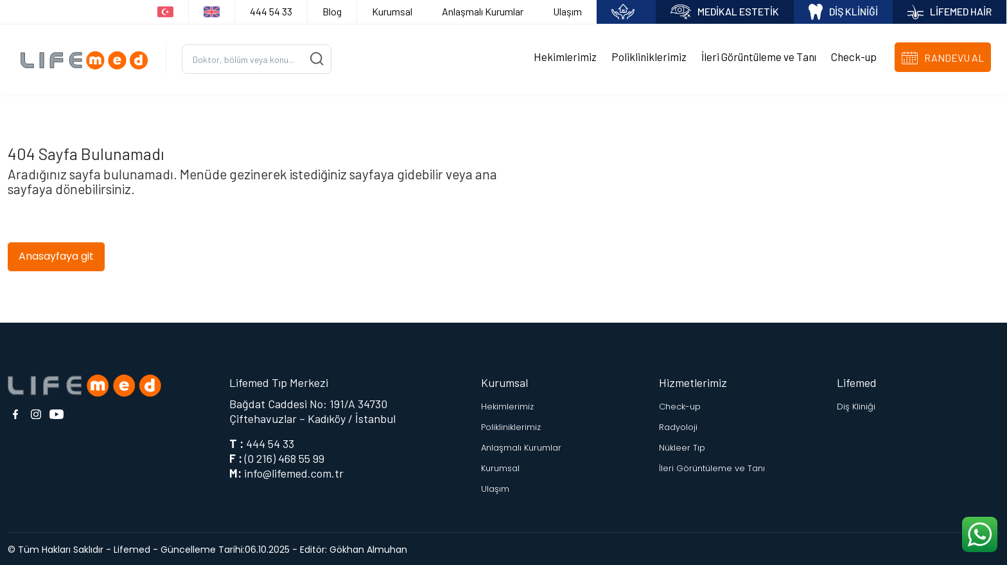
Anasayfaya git (56, 254)
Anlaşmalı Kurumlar (482, 11)
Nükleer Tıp (682, 446)
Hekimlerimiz (565, 55)
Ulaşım (567, 11)
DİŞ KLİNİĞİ (843, 12)
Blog (332, 11)
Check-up (854, 55)
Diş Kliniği (856, 405)
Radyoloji (678, 425)
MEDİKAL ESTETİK (724, 11)
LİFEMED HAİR (949, 11)
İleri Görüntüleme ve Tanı (758, 55)
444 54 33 (271, 11)
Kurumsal (392, 11)
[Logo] (88, 58)
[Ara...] (256, 58)
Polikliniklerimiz (649, 55)
